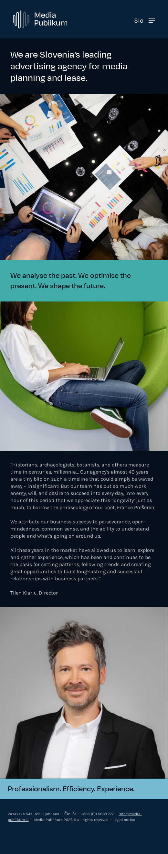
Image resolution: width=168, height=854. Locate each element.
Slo (138, 20)
